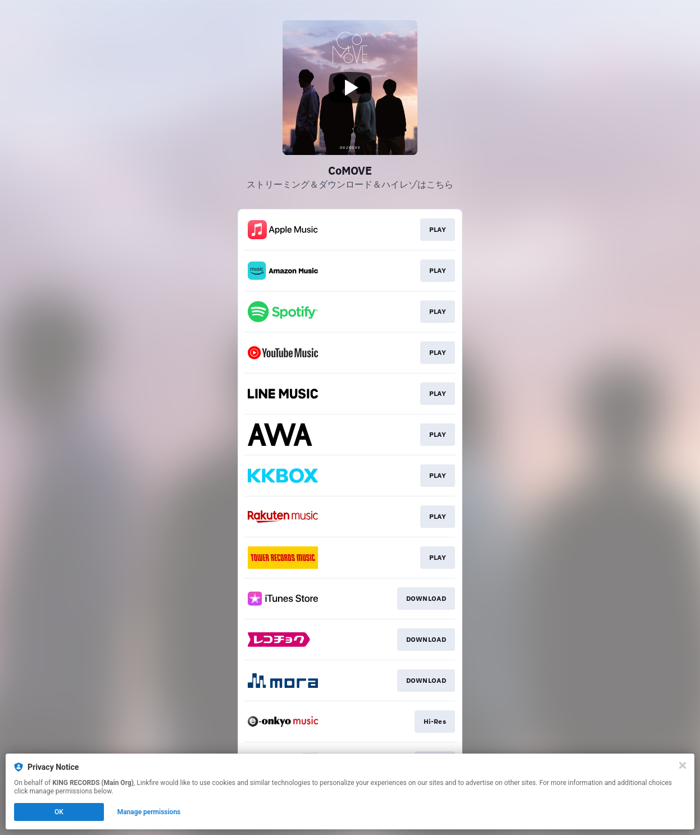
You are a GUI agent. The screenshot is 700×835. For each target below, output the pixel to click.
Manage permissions (149, 812)
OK (58, 812)
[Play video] (350, 87)
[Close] (683, 765)
